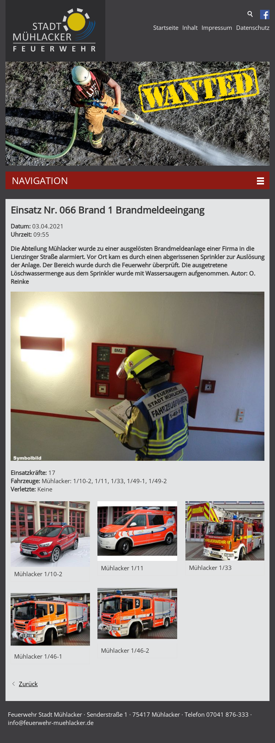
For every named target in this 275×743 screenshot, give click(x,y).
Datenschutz (253, 27)
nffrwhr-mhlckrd (51, 723)
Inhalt (190, 27)
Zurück (28, 684)
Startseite (165, 27)
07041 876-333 (227, 714)
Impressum (217, 27)
